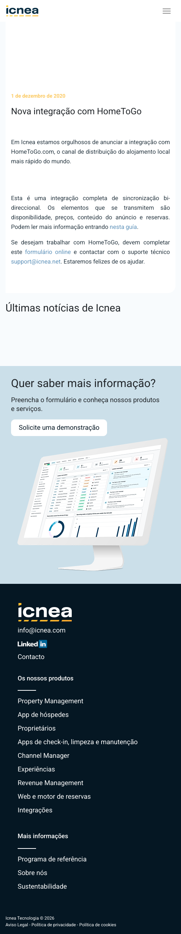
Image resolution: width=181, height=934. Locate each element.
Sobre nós (32, 873)
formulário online (48, 251)
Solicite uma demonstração (59, 428)
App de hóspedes (43, 715)
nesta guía (123, 226)
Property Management (51, 701)
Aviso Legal (17, 924)
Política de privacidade (54, 924)
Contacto (31, 657)
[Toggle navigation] (166, 11)
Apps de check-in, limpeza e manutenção (78, 742)
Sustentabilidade (42, 887)
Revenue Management (51, 783)
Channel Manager (44, 756)
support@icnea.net (36, 261)
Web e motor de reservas (54, 797)
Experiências (36, 769)
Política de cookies (97, 924)
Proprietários (37, 728)
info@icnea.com (41, 630)
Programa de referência (52, 859)
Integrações (35, 810)
